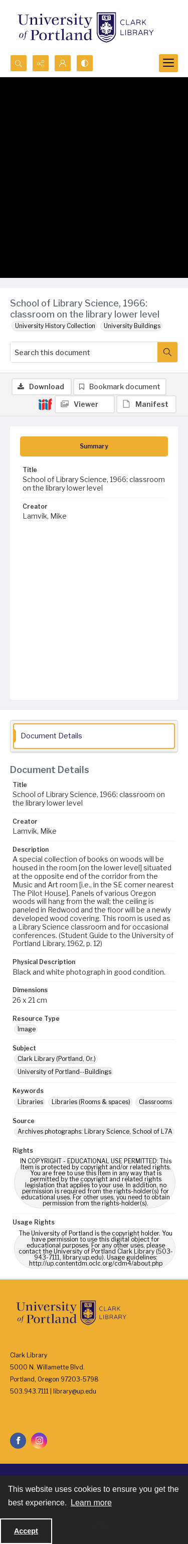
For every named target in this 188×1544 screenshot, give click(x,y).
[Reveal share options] (41, 63)
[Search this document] (84, 352)
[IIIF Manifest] (146, 404)
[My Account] (63, 63)
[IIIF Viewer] (85, 404)
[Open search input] (19, 63)
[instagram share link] (39, 1441)
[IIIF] (45, 403)
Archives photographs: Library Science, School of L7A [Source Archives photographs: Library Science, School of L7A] (95, 1131)
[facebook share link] (18, 1441)
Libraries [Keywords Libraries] (30, 1102)
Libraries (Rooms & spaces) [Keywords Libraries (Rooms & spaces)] (91, 1102)
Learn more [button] (91, 1502)
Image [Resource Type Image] (27, 1029)
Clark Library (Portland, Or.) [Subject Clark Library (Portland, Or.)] (57, 1058)
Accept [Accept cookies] (26, 1531)
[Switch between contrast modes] (85, 63)
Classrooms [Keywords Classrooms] (155, 1102)
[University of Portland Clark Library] (85, 27)
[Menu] (168, 63)
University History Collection (55, 326)
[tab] (94, 446)
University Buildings (132, 326)
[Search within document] (167, 352)
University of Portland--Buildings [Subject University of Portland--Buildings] (64, 1071)
